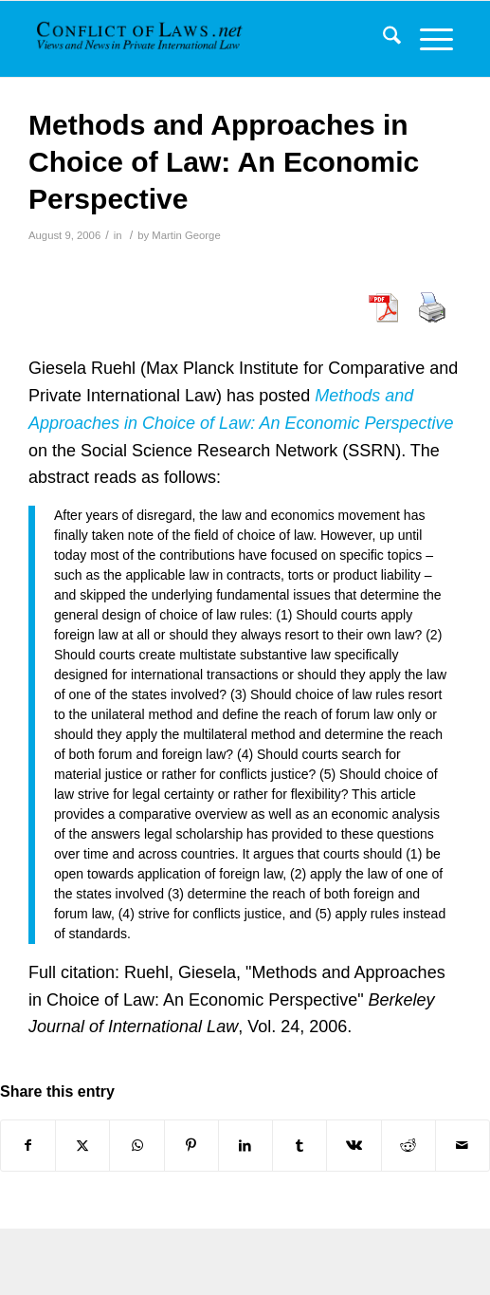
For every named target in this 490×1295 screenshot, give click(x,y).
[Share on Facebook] (28, 1145)
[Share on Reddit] (408, 1145)
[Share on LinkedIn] (245, 1145)
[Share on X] (82, 1145)
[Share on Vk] (353, 1145)
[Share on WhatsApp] (136, 1145)
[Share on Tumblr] (299, 1145)
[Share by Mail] (462, 1145)
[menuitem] (382, 39)
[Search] (382, 39)
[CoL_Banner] (141, 39)
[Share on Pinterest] (191, 1145)
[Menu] (427, 39)
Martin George (186, 235)
